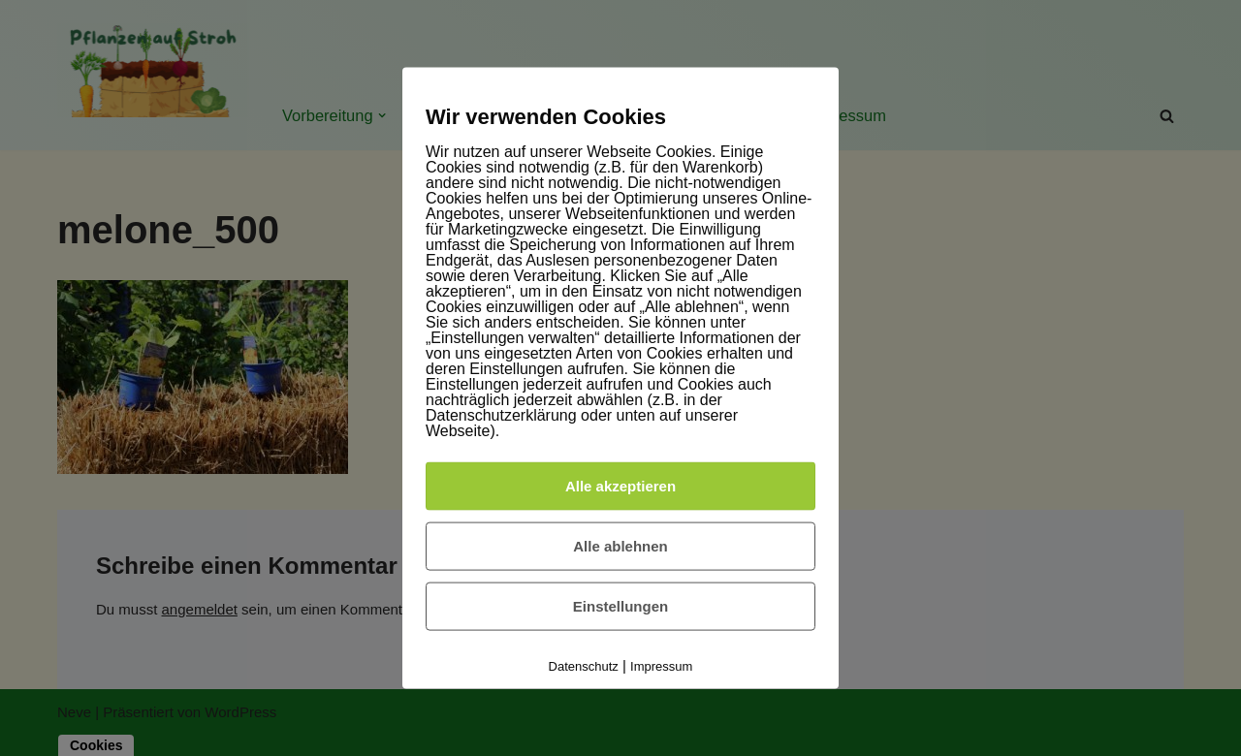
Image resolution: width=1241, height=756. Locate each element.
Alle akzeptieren (620, 485)
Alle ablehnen (620, 545)
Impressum (661, 665)
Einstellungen (620, 605)
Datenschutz (584, 665)
